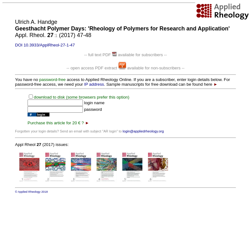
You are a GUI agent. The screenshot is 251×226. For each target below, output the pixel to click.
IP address (94, 84)
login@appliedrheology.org (143, 131)
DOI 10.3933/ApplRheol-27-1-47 (45, 45)
